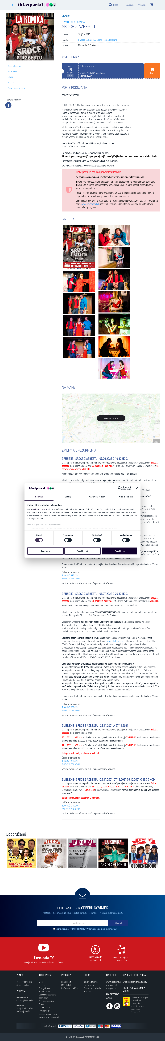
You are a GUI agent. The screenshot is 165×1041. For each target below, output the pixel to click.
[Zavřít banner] (137, 488)
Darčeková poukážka (69, 988)
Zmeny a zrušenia (90, 981)
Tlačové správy (90, 985)
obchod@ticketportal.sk (25, 1000)
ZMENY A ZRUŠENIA (71, 578)
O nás (41, 981)
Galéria (10, 77)
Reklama (87, 991)
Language (130, 4)
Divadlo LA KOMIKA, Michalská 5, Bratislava (97, 39)
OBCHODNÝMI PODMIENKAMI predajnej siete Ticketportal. (89, 929)
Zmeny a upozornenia (16, 88)
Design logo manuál (46, 1007)
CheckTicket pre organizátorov (135, 981)
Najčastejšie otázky (23, 1011)
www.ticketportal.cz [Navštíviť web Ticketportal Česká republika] (113, 981)
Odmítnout (45, 551)
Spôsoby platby (22, 985)
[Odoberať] (118, 923)
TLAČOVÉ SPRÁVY (70, 575)
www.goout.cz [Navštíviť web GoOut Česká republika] (111, 988)
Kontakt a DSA (44, 991)
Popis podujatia (14, 71)
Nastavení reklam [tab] (97, 497)
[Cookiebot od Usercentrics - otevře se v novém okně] (120, 488)
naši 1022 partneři (41, 509)
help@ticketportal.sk (24, 1008)
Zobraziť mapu (111, 418)
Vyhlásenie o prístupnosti (49, 1017)
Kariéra (41, 985)
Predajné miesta (45, 988)
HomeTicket (66, 981)
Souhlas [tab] (39, 497)
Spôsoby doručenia (24, 981)
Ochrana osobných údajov (46, 1003)
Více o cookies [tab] (126, 497)
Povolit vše (119, 551)
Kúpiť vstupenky (14, 66)
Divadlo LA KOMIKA (73, 22)
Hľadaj (113, 4)
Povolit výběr (82, 551)
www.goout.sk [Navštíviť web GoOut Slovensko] (111, 985)
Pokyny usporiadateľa (92, 988)
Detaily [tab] (68, 497)
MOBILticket (66, 985)
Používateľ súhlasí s (86, 929)
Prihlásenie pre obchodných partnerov (48, 1012)
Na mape (11, 82)
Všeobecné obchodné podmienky (47, 996)
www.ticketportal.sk (90, 203)
